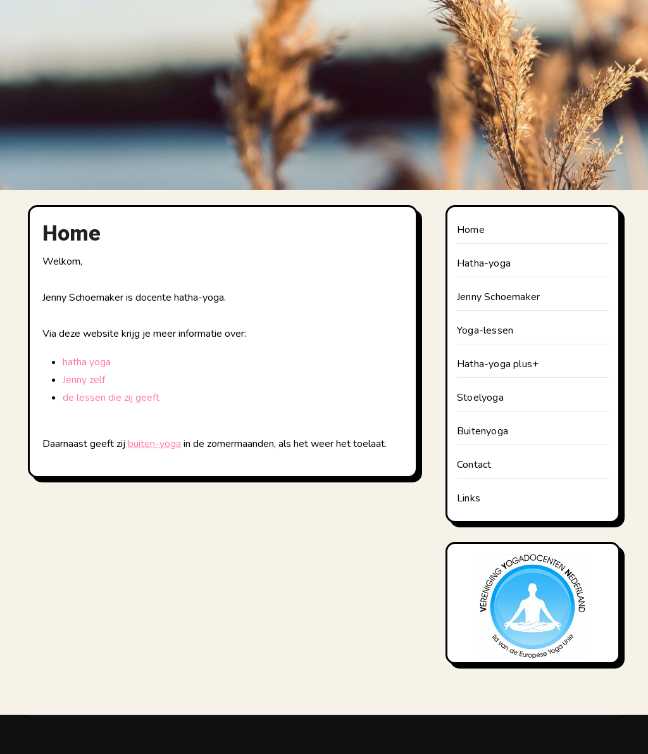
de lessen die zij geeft (111, 398)
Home (471, 230)
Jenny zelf (84, 380)
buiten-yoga (154, 444)
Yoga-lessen (485, 330)
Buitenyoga (482, 431)
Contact (474, 465)
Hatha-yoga (484, 263)
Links (468, 498)
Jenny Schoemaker (498, 297)
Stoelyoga (480, 398)
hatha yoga (87, 362)
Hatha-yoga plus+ (498, 364)
